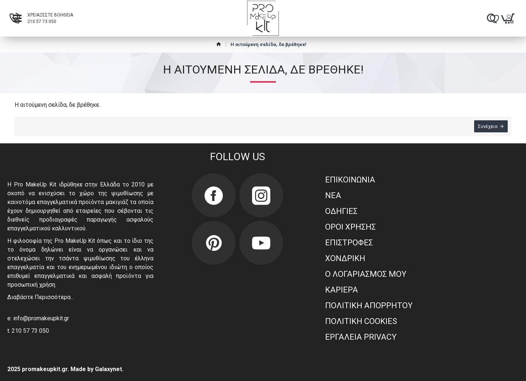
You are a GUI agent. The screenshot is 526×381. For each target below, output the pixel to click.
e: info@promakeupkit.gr (38, 318)
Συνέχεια (488, 126)
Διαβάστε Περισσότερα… (40, 297)
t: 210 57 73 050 (28, 330)
